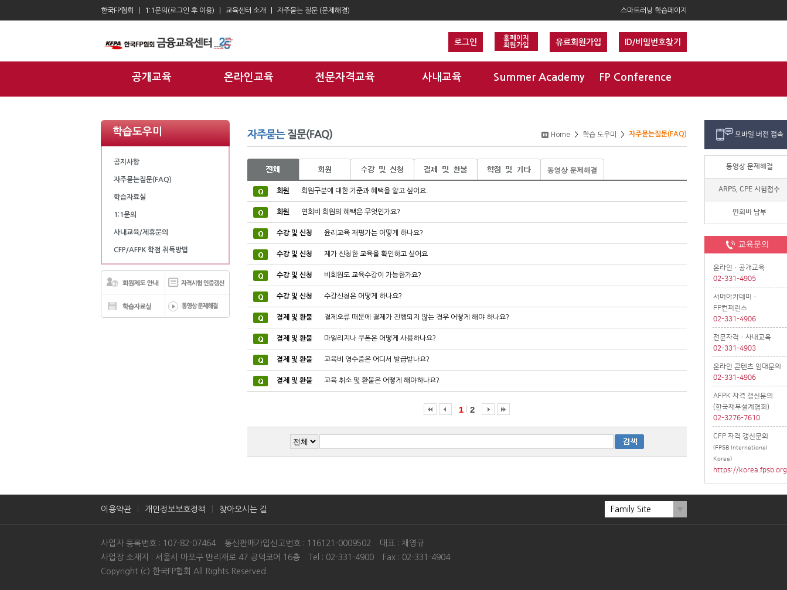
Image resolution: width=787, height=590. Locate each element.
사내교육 (442, 77)
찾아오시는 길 (243, 509)
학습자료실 (130, 197)
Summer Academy (538, 77)
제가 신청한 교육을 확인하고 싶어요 (352, 254)
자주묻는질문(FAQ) (143, 179)
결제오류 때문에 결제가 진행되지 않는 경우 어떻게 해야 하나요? (393, 317)
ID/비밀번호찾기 (653, 42)
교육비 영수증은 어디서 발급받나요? (353, 359)
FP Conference (635, 77)
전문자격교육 (345, 77)
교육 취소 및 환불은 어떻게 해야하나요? (358, 380)
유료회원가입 (578, 42)
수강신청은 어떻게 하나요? (339, 296)
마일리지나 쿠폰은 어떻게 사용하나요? (356, 338)
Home (560, 134)
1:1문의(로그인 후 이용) (179, 10)
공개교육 (152, 77)
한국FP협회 (117, 10)
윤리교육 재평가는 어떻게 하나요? (350, 232)
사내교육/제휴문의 (141, 232)
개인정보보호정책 (175, 509)
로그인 (465, 42)
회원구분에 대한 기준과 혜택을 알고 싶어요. (352, 190)
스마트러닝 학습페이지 (654, 10)
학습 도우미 (599, 134)
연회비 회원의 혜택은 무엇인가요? (338, 211)
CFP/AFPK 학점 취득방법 (151, 249)
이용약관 (116, 509)
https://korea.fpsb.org (749, 470)
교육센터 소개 (246, 10)
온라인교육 (249, 77)
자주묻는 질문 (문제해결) (313, 10)
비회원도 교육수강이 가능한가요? (349, 275)
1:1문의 (125, 214)
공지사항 (126, 162)
